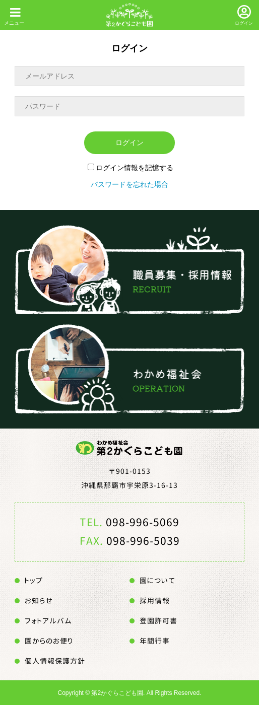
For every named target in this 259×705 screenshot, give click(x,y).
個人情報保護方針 (55, 661)
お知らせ (39, 600)
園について (157, 580)
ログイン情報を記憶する (130, 168)
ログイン (244, 23)
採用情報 (155, 600)
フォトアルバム (48, 620)
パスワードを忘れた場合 (129, 184)
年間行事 (155, 641)
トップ (34, 580)
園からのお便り (49, 641)
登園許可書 (158, 620)
